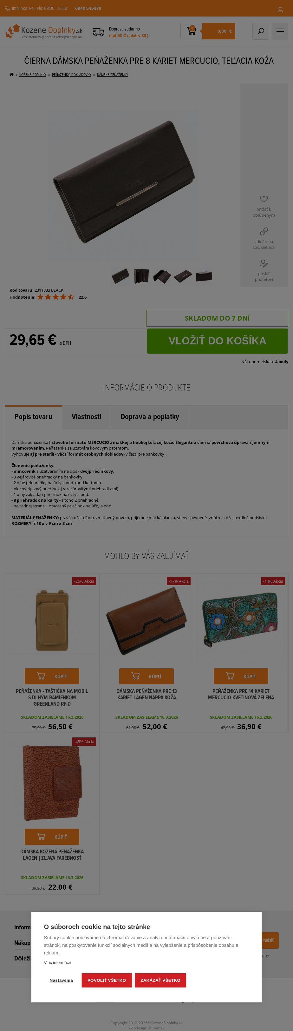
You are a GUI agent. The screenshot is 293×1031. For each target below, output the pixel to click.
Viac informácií (57, 962)
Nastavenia (61, 980)
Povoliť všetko (107, 980)
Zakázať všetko (160, 980)
